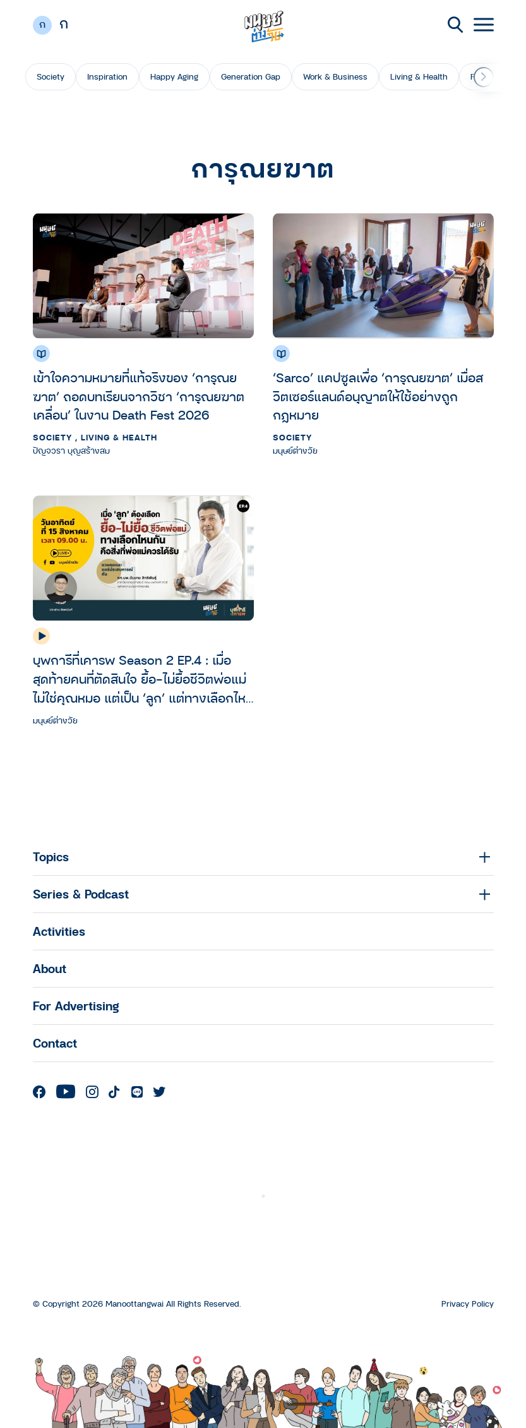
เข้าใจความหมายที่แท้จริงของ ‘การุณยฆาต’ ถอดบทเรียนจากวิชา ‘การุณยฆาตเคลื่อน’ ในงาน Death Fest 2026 (138, 396)
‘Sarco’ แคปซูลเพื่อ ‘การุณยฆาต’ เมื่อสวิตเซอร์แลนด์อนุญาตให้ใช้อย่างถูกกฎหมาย (378, 396)
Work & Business (335, 76)
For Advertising (76, 1005)
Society (50, 76)
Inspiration (107, 76)
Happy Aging (174, 76)
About (49, 968)
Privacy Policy (467, 1303)
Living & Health (419, 76)
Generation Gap (250, 76)
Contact (55, 1043)
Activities (59, 931)
